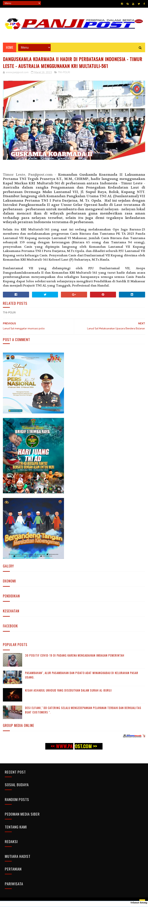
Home (9, 47)
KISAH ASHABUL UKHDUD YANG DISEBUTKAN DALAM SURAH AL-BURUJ (68, 690)
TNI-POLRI (64, 72)
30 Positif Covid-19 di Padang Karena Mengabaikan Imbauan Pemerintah (74, 655)
